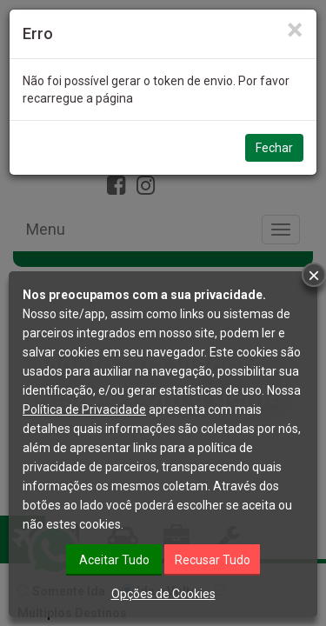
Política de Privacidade (84, 409)
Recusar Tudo (212, 560)
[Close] (295, 30)
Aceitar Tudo (114, 560)
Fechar (274, 148)
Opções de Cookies (163, 594)
